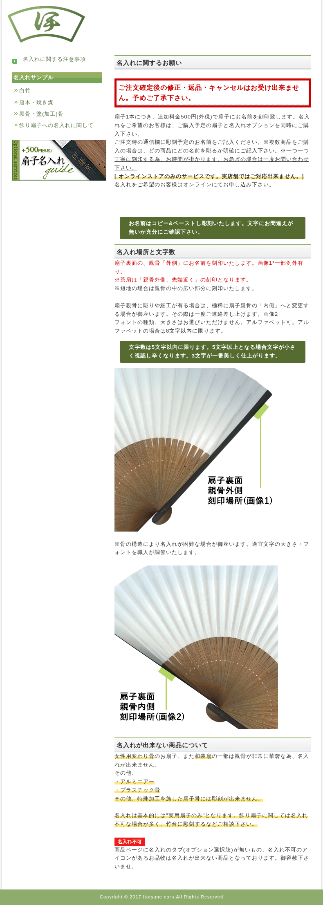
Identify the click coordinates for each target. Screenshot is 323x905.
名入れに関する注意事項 (49, 59)
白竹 (25, 90)
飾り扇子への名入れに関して (56, 125)
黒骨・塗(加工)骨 (41, 114)
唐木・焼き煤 (36, 102)
